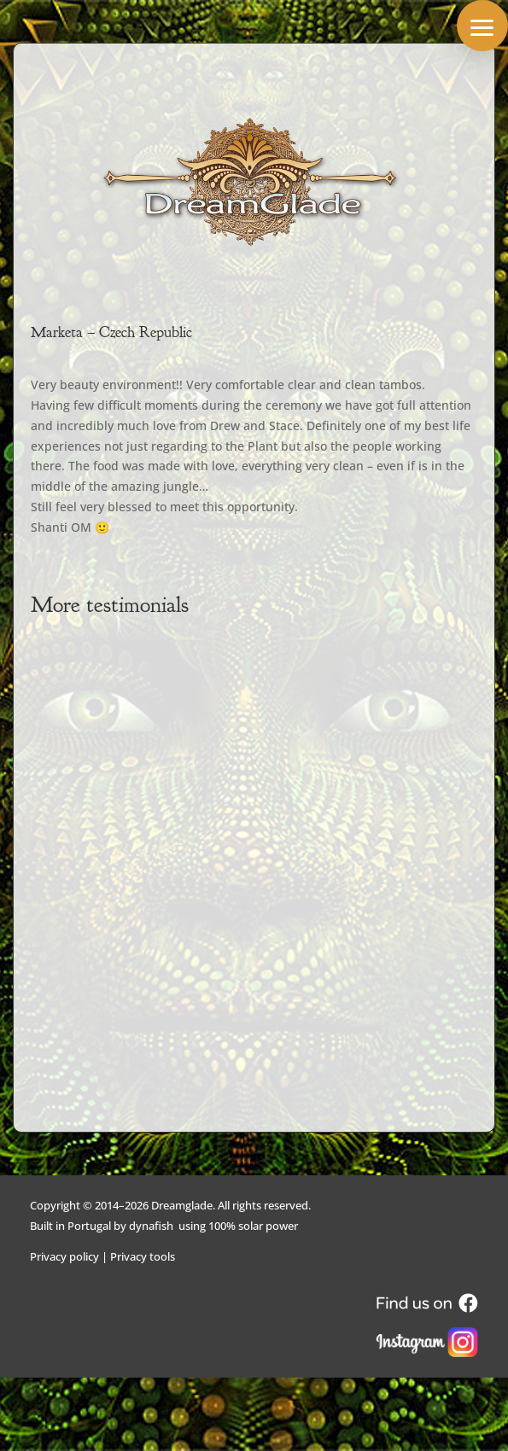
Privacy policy (64, 1256)
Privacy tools (142, 1256)
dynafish (151, 1225)
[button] (482, 25)
